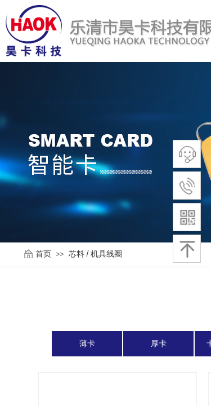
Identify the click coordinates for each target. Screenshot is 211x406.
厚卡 (159, 343)
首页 (43, 253)
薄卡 (87, 343)
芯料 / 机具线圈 (96, 253)
